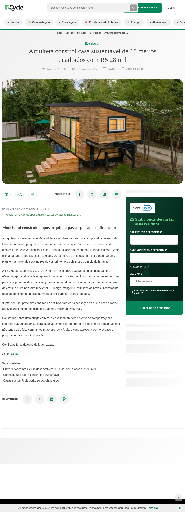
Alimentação (158, 22)
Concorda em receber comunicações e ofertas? (154, 291)
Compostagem (39, 22)
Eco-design (95, 33)
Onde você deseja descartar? (148, 250)
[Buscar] (133, 7)
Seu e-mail (136, 274)
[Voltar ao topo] (178, 497)
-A (32, 194)
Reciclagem (67, 22)
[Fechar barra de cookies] (180, 508)
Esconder (43, 209)
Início (59, 33)
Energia (133, 22)
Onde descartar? (142, 8)
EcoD (14, 353)
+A (19, 194)
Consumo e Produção (75, 33)
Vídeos (13, 22)
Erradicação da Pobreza (101, 22)
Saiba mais (153, 508)
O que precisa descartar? (146, 232)
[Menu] (174, 8)
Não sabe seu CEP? (140, 267)
